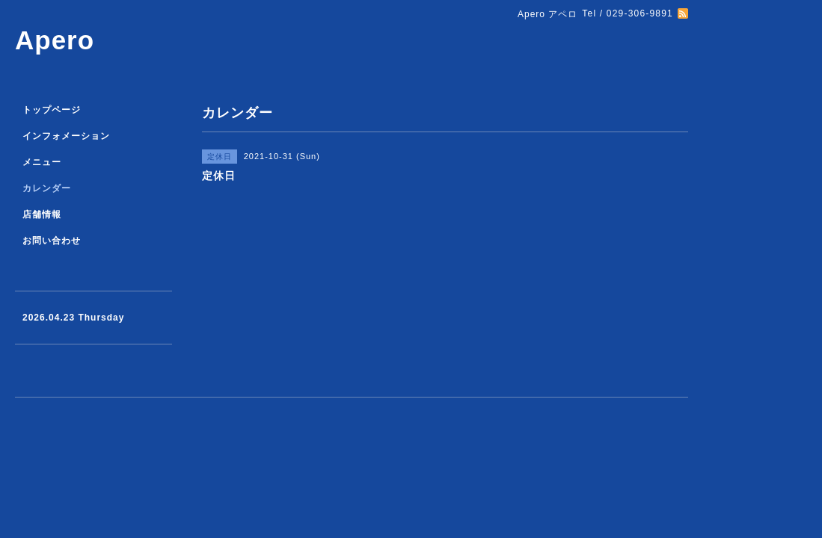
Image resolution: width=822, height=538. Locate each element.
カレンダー (46, 188)
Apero (54, 40)
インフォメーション (66, 136)
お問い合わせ (51, 240)
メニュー (41, 162)
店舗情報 (41, 214)
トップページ (51, 110)
